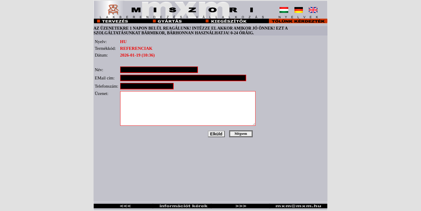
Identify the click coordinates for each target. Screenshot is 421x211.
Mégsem (240, 134)
